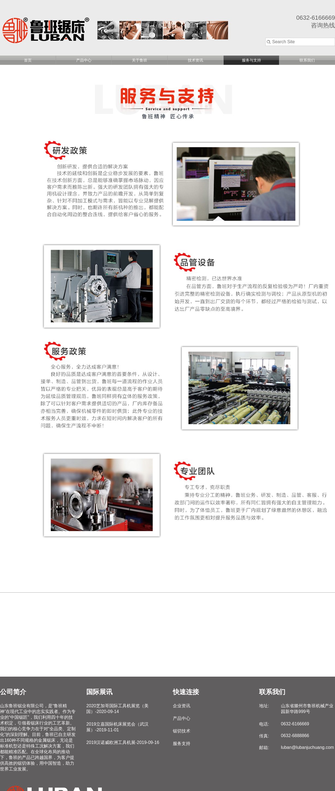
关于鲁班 (139, 60)
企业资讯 (181, 705)
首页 (28, 60)
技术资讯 (195, 60)
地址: (264, 705)
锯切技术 (181, 731)
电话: (264, 724)
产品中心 (83, 60)
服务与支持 (251, 60)
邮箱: (264, 747)
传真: (264, 736)
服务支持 (181, 743)
